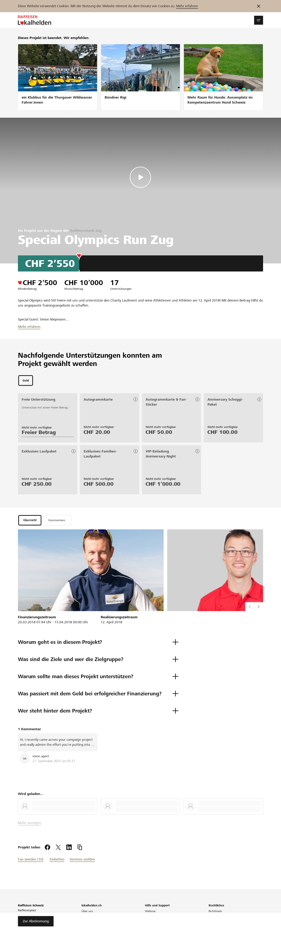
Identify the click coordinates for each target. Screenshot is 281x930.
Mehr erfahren (187, 6)
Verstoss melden (82, 861)
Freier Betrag (39, 433)
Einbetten (57, 861)
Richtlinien (215, 912)
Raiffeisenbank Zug (86, 231)
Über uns (87, 912)
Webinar (150, 912)
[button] (258, 20)
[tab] (25, 381)
